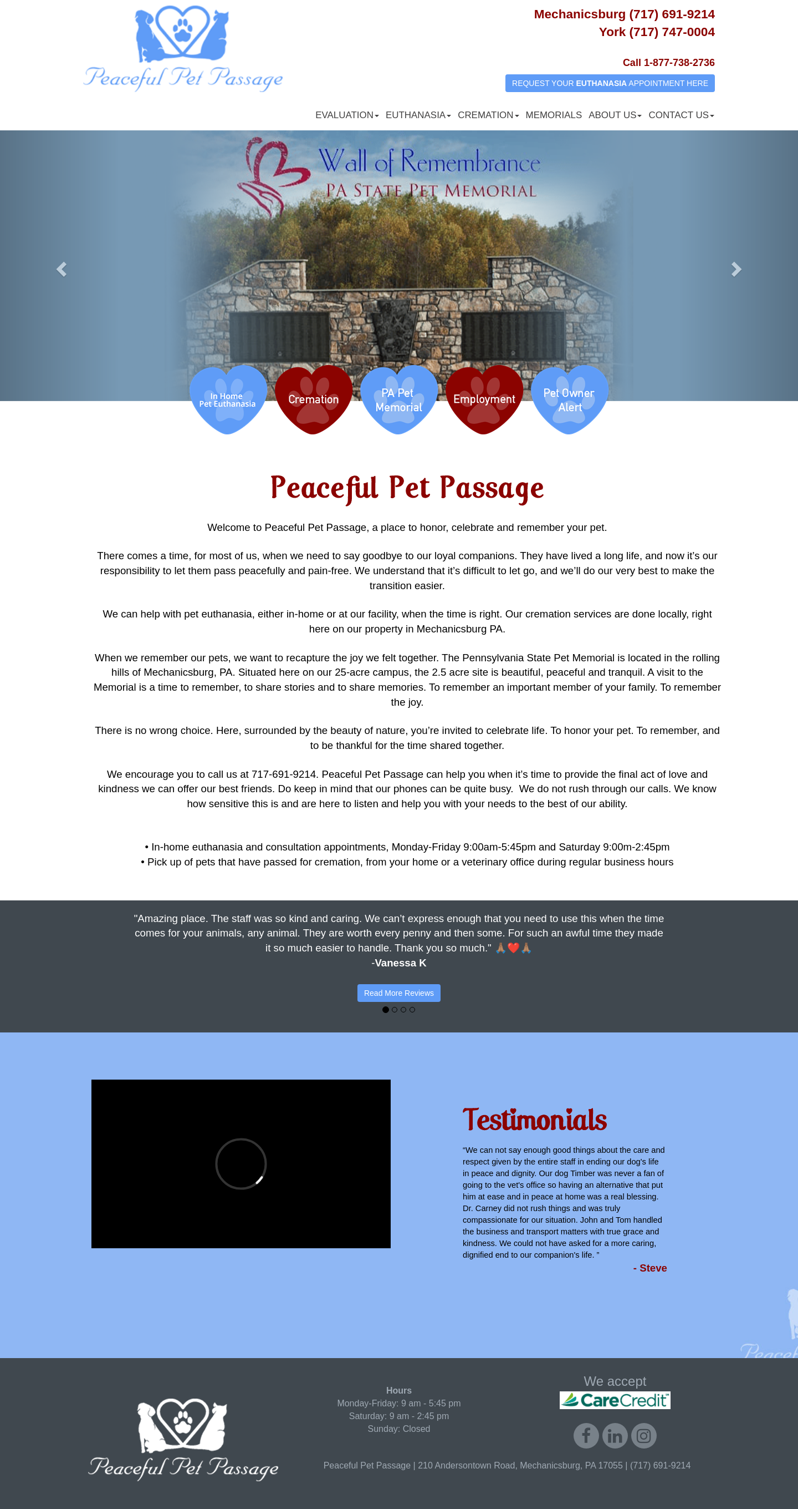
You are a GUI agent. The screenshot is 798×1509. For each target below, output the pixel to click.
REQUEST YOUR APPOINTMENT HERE (610, 83)
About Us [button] (615, 115)
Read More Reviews (399, 993)
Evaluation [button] (347, 115)
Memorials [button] (554, 115)
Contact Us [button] (681, 115)
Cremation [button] (488, 115)
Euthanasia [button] (418, 115)
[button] (60, 265)
